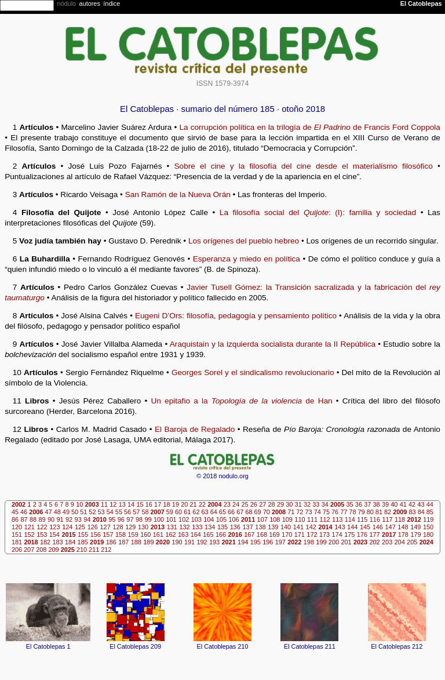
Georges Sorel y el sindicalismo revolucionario (253, 372)
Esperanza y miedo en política (246, 258)
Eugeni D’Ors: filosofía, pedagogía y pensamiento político (236, 315)
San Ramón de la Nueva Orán (178, 194)
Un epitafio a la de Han (242, 401)
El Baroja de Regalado (195, 429)
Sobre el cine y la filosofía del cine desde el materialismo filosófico (303, 166)
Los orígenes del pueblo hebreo (243, 241)
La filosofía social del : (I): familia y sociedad (318, 212)
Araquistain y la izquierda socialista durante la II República (272, 344)
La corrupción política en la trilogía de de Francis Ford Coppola (309, 127)
